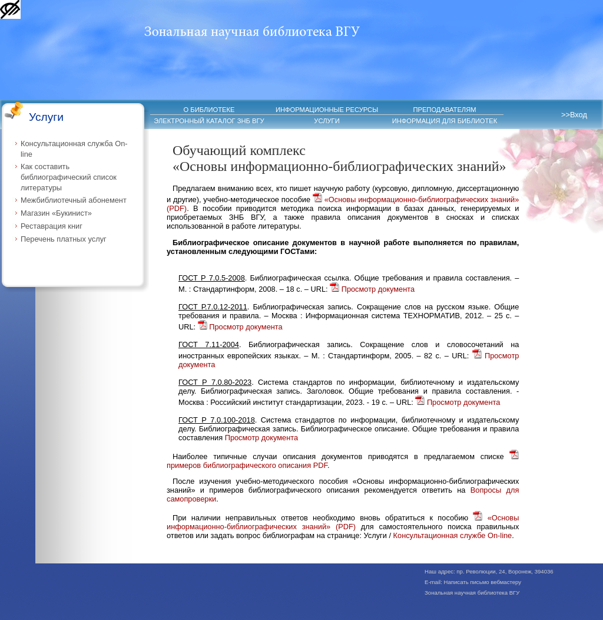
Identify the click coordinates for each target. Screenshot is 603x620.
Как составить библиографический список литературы (69, 177)
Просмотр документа (372, 289)
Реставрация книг (51, 226)
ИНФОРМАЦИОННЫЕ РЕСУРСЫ (327, 109)
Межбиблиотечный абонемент (74, 200)
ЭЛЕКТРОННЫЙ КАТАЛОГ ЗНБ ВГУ (209, 120)
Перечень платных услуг (64, 239)
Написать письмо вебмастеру (483, 582)
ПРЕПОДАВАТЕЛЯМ (444, 109)
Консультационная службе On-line (452, 535)
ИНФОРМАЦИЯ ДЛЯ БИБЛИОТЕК (445, 120)
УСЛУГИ (326, 120)
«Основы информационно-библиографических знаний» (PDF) (343, 522)
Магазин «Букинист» (56, 213)
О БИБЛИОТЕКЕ (209, 109)
